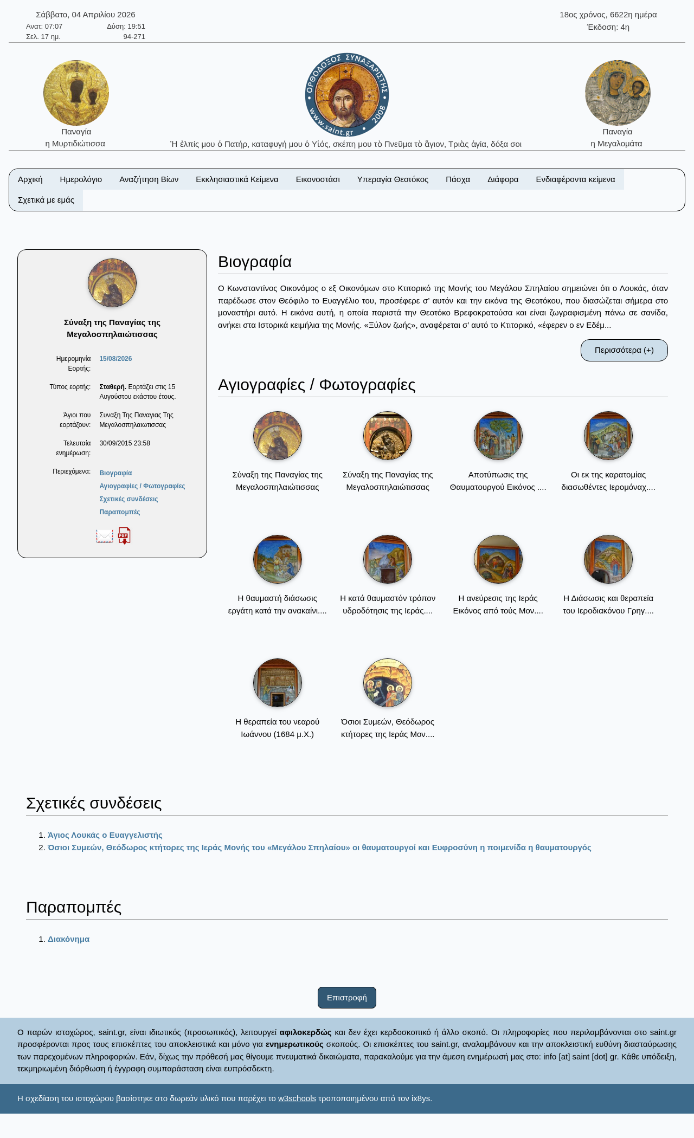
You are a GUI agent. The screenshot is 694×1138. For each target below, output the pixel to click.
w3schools (297, 1098)
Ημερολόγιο (81, 179)
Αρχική (30, 179)
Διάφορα (502, 179)
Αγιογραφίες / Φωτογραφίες (142, 486)
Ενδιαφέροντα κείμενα (575, 179)
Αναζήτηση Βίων (148, 179)
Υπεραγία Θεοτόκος (393, 179)
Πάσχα (458, 179)
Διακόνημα (68, 938)
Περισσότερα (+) (624, 349)
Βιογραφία (115, 473)
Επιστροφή (347, 997)
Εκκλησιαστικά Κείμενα (237, 179)
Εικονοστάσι (318, 179)
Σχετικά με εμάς (46, 199)
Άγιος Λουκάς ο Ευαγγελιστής (105, 834)
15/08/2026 (115, 359)
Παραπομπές (119, 512)
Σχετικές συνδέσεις (128, 499)
